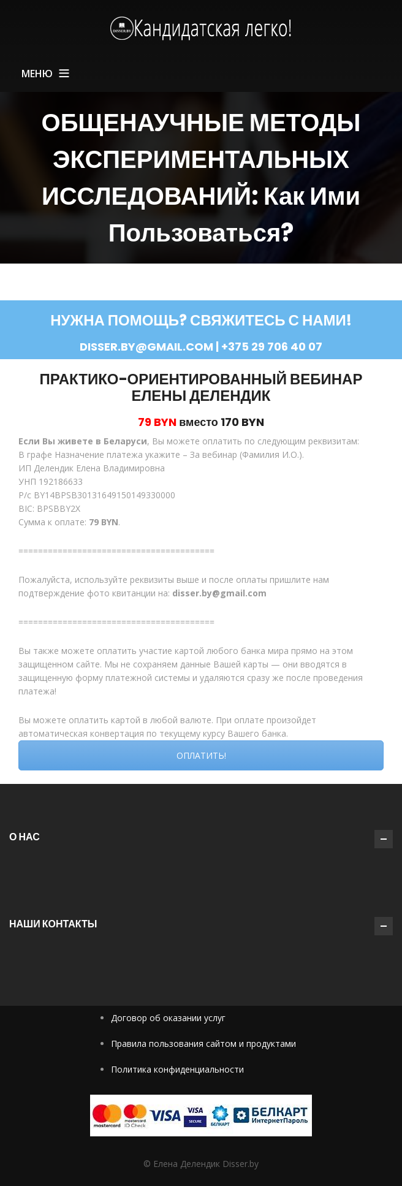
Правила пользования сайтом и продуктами (203, 1043)
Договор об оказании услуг (168, 1018)
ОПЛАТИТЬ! (201, 755)
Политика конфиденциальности (177, 1069)
